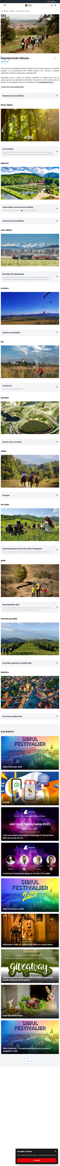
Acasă (6, 11)
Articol (12, 11)
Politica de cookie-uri (50, 1155)
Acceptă (37, 1160)
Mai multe (30, 1061)
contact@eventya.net (45, 82)
